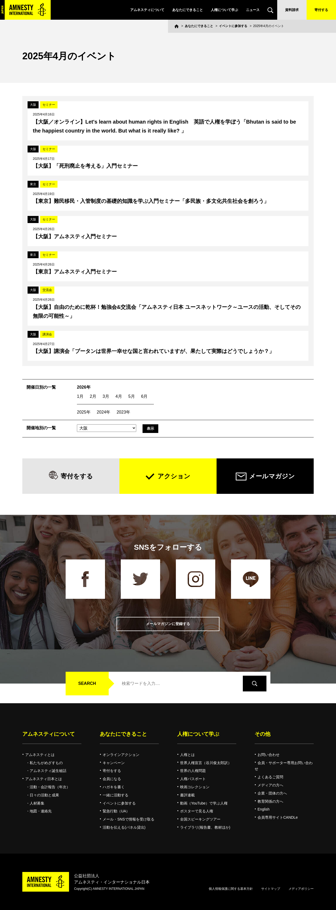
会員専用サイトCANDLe (278, 817)
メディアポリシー (301, 889)
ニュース (253, 10)
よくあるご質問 (270, 777)
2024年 (104, 412)
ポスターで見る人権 (196, 811)
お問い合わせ (269, 755)
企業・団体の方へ (272, 793)
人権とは (187, 755)
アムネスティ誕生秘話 (48, 771)
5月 (131, 396)
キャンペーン (114, 763)
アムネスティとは (40, 755)
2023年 (123, 412)
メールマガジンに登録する (168, 624)
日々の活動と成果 (44, 795)
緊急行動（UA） (116, 811)
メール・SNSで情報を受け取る (128, 819)
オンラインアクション (121, 755)
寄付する (321, 10)
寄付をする (77, 476)
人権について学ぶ (224, 10)
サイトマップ (270, 889)
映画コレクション (194, 787)
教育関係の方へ (270, 801)
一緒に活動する (115, 795)
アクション (174, 476)
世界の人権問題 (193, 771)
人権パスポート (193, 779)
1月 (80, 396)
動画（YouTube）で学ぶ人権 (204, 803)
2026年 (84, 387)
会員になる (112, 779)
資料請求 (292, 10)
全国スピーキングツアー (200, 819)
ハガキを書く (114, 787)
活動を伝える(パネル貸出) (124, 827)
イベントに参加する (233, 26)
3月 (106, 396)
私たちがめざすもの (46, 763)
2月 (93, 396)
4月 (119, 396)
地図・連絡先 (41, 811)
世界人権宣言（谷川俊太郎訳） (206, 763)
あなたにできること (187, 10)
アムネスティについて (147, 10)
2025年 (84, 412)
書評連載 (187, 795)
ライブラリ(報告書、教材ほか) (205, 827)
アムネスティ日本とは (43, 779)
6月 (144, 396)
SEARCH (87, 683)
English (264, 809)
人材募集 (37, 803)
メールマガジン (272, 476)
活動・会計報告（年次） (50, 787)
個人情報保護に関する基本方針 (231, 889)
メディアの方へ (270, 785)
